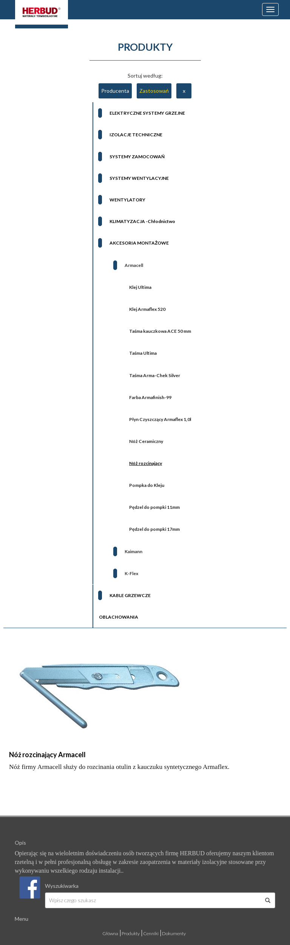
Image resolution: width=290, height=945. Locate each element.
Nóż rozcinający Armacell (47, 754)
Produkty (131, 933)
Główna (110, 933)
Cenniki (151, 933)
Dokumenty (174, 933)
